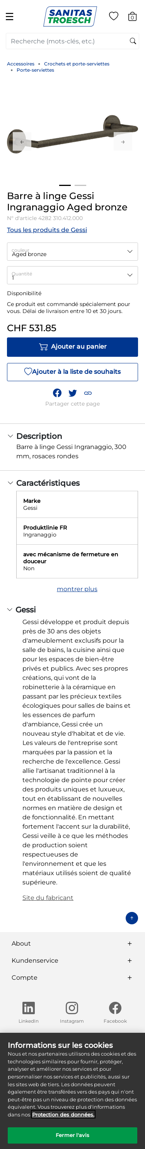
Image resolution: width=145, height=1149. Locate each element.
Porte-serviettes (35, 70)
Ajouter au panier (73, 347)
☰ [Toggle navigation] (9, 16)
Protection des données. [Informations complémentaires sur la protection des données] (63, 1120)
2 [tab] (80, 185)
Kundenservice (35, 960)
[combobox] (72, 41)
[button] (88, 393)
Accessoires (20, 64)
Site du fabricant (47, 897)
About (21, 943)
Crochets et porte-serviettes (76, 64)
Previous (22, 141)
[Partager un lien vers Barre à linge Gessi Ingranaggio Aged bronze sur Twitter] (72, 393)
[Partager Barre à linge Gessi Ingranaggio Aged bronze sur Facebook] (57, 393)
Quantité (22, 274)
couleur (20, 250)
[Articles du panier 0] (136, 17)
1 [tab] (65, 185)
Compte (25, 977)
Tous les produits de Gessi (47, 230)
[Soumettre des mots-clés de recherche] (133, 41)
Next (123, 141)
